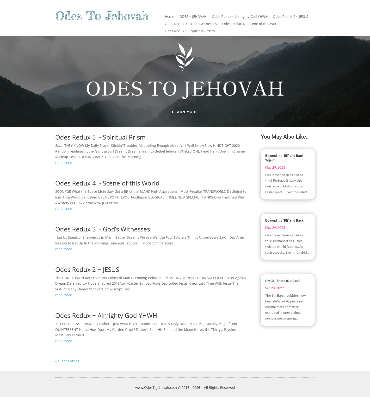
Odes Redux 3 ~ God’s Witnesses (191, 24)
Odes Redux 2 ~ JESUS (290, 17)
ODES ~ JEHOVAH (193, 17)
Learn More (185, 112)
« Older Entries (67, 361)
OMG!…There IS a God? (282, 281)
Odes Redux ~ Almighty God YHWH (240, 17)
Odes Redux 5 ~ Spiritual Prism (190, 31)
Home (169, 17)
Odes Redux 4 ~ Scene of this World (251, 24)
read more (63, 162)
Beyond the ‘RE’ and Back (284, 220)
